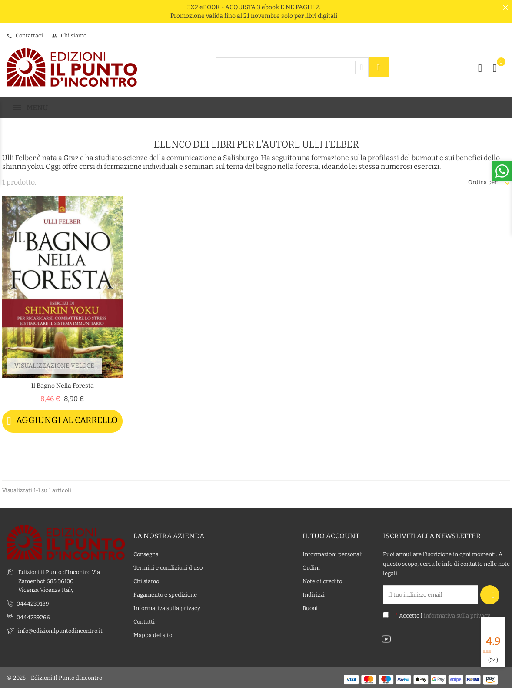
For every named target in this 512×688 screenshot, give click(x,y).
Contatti (144, 621)
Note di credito (322, 580)
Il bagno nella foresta (62, 385)
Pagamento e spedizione (165, 594)
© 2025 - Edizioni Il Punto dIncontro (54, 677)
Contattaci (25, 35)
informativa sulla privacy (457, 615)
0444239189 (33, 603)
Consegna (146, 553)
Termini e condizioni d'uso (168, 567)
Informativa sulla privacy (166, 607)
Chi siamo (69, 35)
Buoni (310, 607)
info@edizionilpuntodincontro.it (60, 630)
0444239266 (33, 617)
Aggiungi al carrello (62, 421)
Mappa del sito (152, 634)
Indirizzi (314, 594)
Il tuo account (331, 535)
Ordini (311, 567)
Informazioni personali (333, 553)
